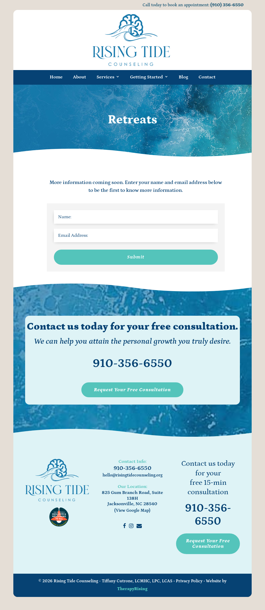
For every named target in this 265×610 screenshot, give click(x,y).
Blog (183, 77)
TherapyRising (132, 588)
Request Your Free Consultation (132, 390)
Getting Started (146, 77)
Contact (207, 77)
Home (56, 77)
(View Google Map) (132, 510)
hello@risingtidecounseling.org (132, 475)
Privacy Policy (189, 581)
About (79, 77)
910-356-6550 (132, 363)
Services (105, 77)
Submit (135, 257)
